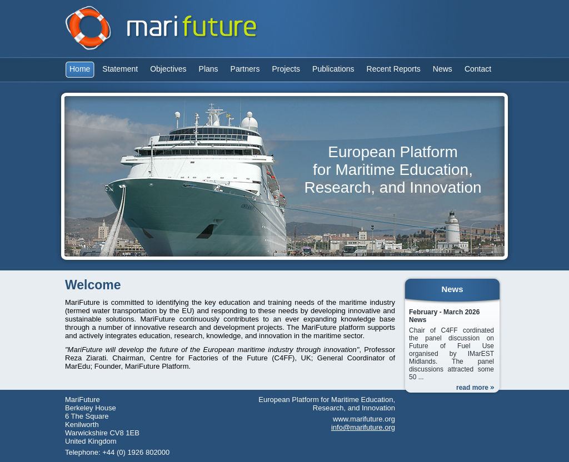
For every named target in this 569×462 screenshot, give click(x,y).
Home (79, 68)
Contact (478, 68)
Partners (245, 68)
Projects (286, 68)
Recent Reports (394, 68)
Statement (120, 68)
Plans (208, 68)
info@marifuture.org (363, 427)
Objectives (168, 68)
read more (472, 387)
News (442, 68)
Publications (333, 68)
